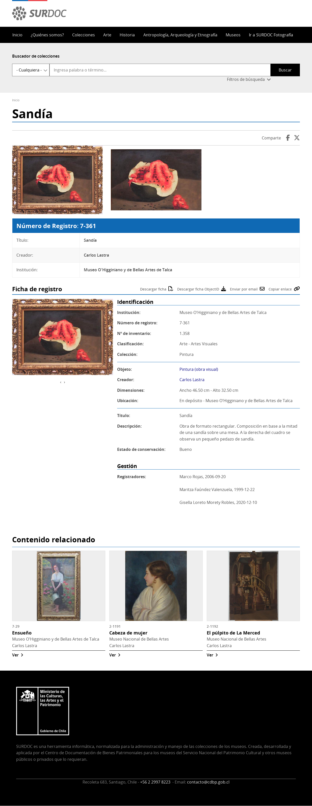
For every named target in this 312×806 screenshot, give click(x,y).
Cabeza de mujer (128, 633)
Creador (125, 379)
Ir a (271, 35)
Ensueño (22, 633)
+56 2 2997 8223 (155, 782)
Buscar (285, 70)
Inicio (17, 35)
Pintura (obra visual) (198, 369)
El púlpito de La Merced (233, 633)
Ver (15, 655)
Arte (107, 35)
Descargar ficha (153, 289)
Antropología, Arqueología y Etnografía (180, 35)
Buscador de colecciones (36, 56)
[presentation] (60, 382)
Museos (233, 35)
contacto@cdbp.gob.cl (208, 782)
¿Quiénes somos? (47, 35)
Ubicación (127, 400)
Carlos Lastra (191, 379)
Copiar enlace (280, 289)
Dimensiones (130, 390)
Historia (127, 35)
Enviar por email (244, 289)
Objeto (124, 369)
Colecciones (83, 35)
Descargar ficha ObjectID (198, 289)
